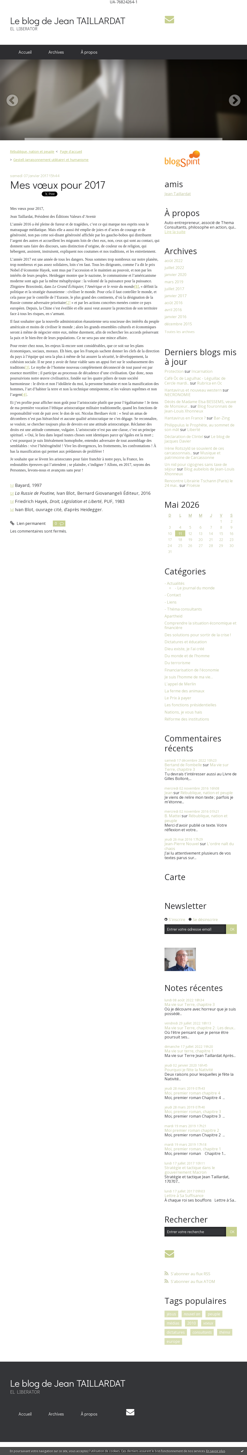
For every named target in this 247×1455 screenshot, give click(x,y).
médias (173, 1323)
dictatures (176, 1332)
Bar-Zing (222, 418)
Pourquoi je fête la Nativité (189, 1069)
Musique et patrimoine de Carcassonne (192, 455)
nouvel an (192, 1314)
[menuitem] (25, 52)
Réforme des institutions (187, 719)
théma (224, 1332)
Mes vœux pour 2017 (57, 184)
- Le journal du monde (195, 588)
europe (173, 1341)
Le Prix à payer (178, 698)
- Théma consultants (183, 609)
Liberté (193, 429)
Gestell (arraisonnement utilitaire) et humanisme (51, 159)
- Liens (171, 602)
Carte (175, 876)
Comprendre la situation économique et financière (200, 625)
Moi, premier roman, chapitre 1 (193, 1149)
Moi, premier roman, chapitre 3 (193, 1111)
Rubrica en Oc (209, 383)
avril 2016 (173, 310)
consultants (202, 1332)
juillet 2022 (174, 267)
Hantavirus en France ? (185, 418)
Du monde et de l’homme (187, 656)
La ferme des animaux (184, 691)
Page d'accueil (71, 151)
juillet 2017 (174, 289)
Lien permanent (28, 523)
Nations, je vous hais (183, 712)
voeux (208, 1323)
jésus (171, 1314)
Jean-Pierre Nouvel (182, 843)
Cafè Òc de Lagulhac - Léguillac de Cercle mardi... (195, 381)
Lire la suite (175, 231)
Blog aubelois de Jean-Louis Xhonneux (199, 471)
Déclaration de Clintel (184, 436)
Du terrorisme (177, 663)
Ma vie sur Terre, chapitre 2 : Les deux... (200, 1027)
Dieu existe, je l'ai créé (184, 649)
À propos (89, 52)
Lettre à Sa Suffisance (184, 1195)
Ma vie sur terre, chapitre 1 (189, 1051)
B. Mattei (173, 815)
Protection (174, 371)
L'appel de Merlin (180, 684)
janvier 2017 (175, 296)
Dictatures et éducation (186, 642)
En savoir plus (215, 1451)
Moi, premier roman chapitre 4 (192, 1093)
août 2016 (174, 303)
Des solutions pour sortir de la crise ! (198, 635)
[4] (24, 395)
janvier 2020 (175, 274)
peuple (214, 1314)
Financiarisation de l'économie (192, 670)
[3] (27, 367)
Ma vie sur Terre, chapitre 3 (190, 1004)
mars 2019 (174, 282)
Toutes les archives (180, 332)
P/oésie (193, 485)
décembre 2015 (178, 324)
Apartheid (173, 616)
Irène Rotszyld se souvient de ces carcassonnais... (194, 451)
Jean (168, 792)
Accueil (25, 52)
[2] (68, 303)
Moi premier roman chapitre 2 (192, 1130)
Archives (56, 52)
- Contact (173, 595)
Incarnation (202, 371)
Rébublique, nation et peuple (32, 151)
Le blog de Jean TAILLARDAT (67, 20)
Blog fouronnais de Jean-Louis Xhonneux (199, 408)
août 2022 (174, 260)
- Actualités (175, 583)
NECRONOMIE (178, 394)
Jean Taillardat (178, 193)
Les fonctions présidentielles (190, 705)
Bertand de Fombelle (183, 764)
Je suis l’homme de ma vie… (189, 677)
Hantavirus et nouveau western (193, 390)
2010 (191, 1323)
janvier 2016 (175, 317)
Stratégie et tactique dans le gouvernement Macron (190, 1170)
